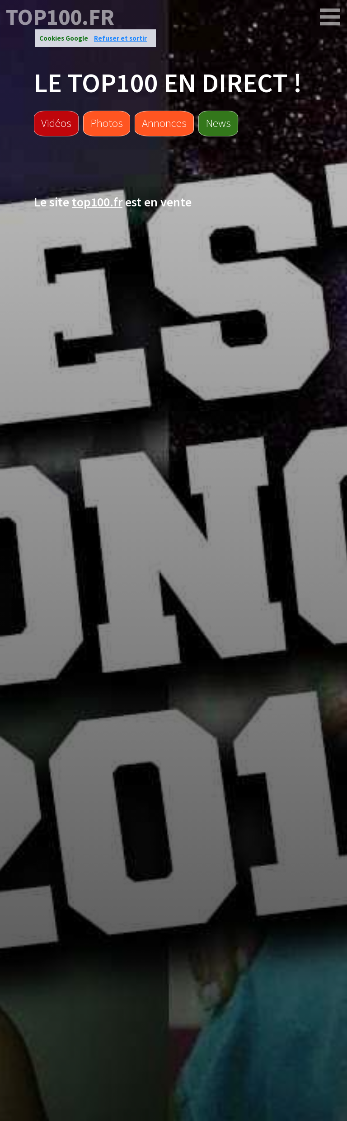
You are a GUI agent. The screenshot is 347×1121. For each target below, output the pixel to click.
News (218, 123)
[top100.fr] (330, 17)
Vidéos (56, 123)
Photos (106, 123)
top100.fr (60, 17)
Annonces (164, 123)
